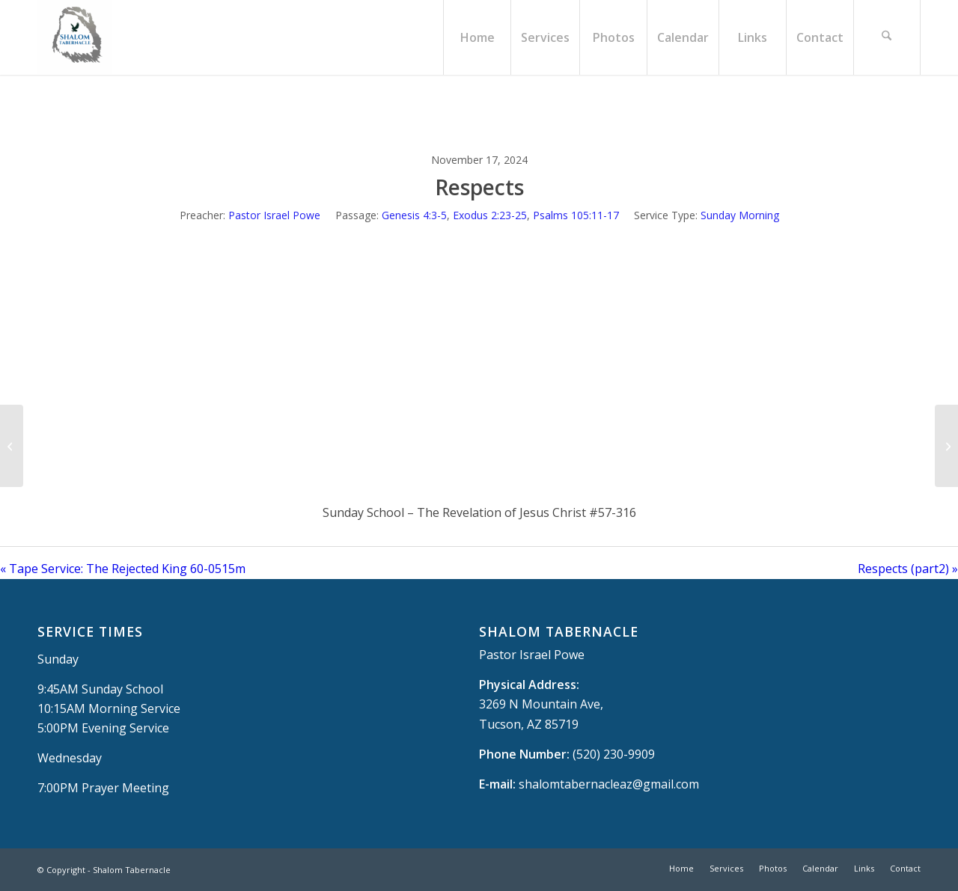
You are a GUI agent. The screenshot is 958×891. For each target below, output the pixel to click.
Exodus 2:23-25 (490, 215)
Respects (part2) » (908, 568)
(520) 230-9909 (614, 754)
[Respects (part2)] (946, 446)
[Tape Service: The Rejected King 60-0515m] (11, 446)
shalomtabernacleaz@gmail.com (609, 784)
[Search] (887, 37)
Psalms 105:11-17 (576, 215)
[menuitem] (476, 37)
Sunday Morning (740, 215)
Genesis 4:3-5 (414, 215)
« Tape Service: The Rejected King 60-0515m (122, 568)
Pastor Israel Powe (274, 215)
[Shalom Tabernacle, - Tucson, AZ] (74, 37)
